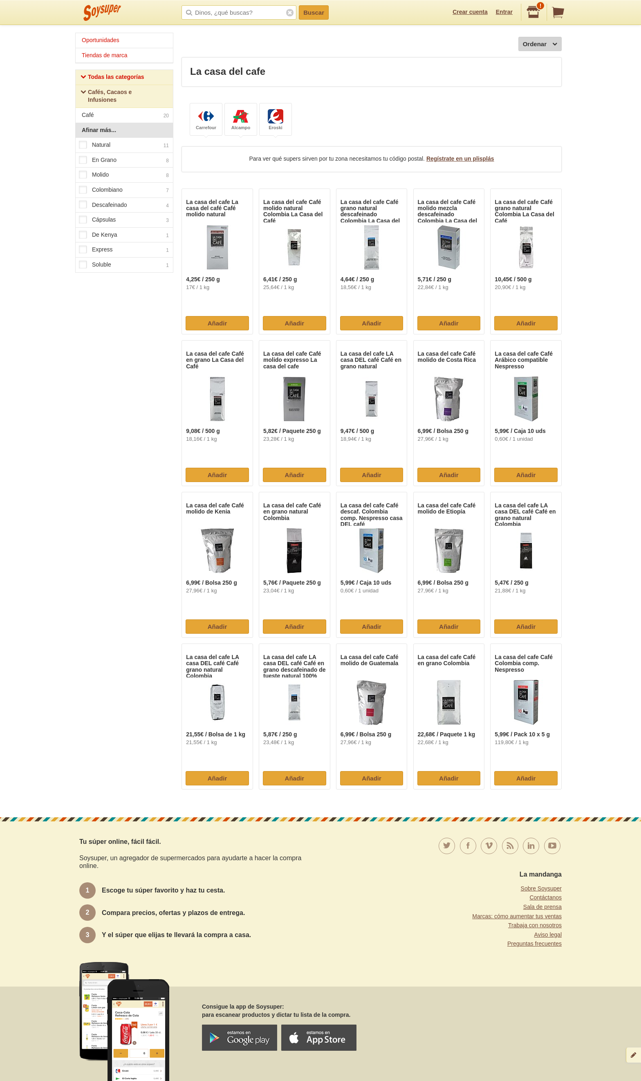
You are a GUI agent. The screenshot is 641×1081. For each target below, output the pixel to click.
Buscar (313, 12)
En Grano (124, 160)
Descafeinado (124, 205)
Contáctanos (545, 897)
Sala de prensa (542, 907)
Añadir (217, 323)
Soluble (124, 264)
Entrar (504, 12)
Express (124, 250)
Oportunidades (100, 40)
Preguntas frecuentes (534, 943)
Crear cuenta (470, 12)
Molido (124, 175)
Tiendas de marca (105, 55)
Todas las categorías (112, 78)
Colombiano (124, 190)
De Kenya (124, 235)
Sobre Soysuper (541, 888)
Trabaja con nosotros (535, 925)
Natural (124, 145)
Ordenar (540, 44)
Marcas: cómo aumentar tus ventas (517, 916)
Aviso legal (548, 934)
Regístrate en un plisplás (460, 158)
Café (125, 116)
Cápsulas (124, 219)
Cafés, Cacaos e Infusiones (106, 96)
